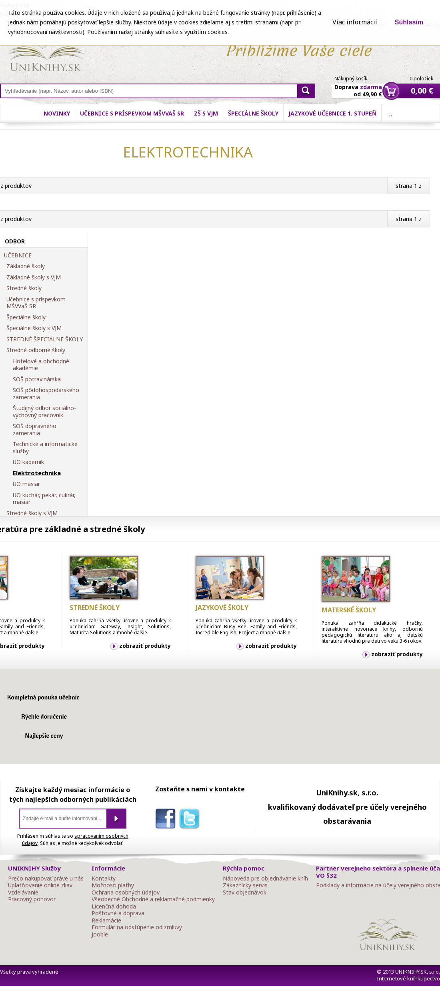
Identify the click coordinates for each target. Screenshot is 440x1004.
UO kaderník (28, 462)
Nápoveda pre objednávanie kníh (265, 878)
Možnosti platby (113, 885)
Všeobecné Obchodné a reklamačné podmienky (153, 899)
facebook (167, 820)
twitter (191, 820)
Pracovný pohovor (32, 899)
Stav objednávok (244, 892)
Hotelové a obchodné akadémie (41, 365)
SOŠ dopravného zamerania (34, 429)
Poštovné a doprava (118, 913)
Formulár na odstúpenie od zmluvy (137, 927)
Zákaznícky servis (245, 885)
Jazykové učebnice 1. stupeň (332, 113)
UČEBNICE (18, 255)
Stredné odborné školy (35, 350)
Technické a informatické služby (45, 447)
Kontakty (104, 878)
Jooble (100, 934)
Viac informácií (354, 22)
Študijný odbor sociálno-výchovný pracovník (44, 411)
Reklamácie (106, 920)
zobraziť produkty (145, 645)
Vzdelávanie (23, 892)
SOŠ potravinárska (37, 379)
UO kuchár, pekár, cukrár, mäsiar (44, 499)
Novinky (57, 113)
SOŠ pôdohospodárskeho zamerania (46, 393)
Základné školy (25, 266)
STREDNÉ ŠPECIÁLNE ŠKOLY (44, 339)
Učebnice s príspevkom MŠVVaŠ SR (132, 113)
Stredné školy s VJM (32, 513)
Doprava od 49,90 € (358, 86)
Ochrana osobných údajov (126, 892)
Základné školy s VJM (33, 277)
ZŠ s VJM (206, 113)
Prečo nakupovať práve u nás (46, 878)
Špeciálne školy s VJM (34, 328)
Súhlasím (409, 22)
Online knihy (46, 55)
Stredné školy (24, 288)
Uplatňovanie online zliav (40, 885)
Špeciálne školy (253, 113)
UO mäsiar (26, 484)
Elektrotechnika (37, 473)
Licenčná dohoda (114, 906)
